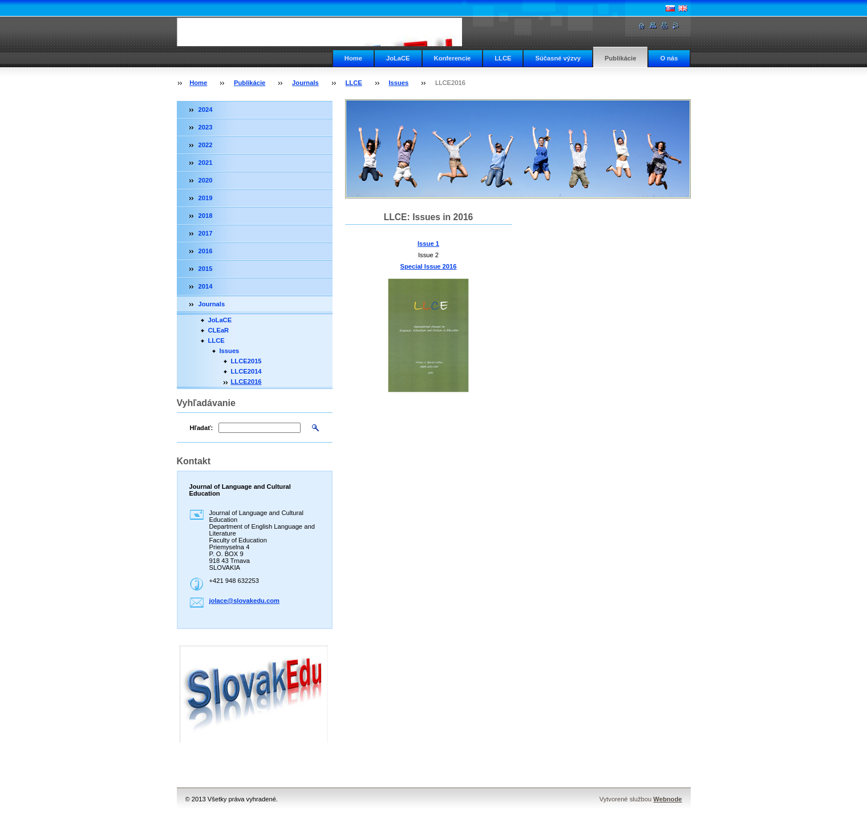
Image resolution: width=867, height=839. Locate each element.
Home (353, 58)
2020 (205, 180)
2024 (205, 109)
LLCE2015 (246, 361)
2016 (205, 251)
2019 (205, 197)
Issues (398, 82)
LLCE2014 (246, 371)
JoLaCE (398, 58)
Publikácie (620, 58)
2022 (205, 144)
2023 (205, 127)
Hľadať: (201, 427)
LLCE (503, 58)
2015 (205, 268)
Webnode (667, 799)
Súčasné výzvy (558, 58)
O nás (669, 58)
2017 (205, 233)
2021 (205, 162)
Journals (305, 82)
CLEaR (218, 330)
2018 (205, 215)
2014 (205, 286)
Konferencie (452, 58)
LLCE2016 (246, 381)
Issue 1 (428, 243)
